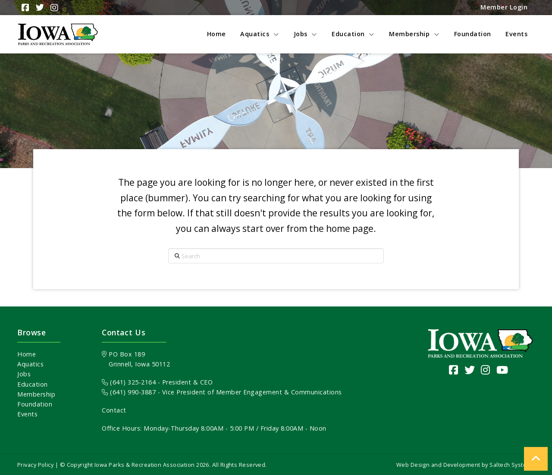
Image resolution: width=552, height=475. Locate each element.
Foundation (34, 404)
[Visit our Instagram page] (485, 369)
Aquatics (30, 364)
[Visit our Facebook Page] (453, 369)
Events (27, 414)
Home (26, 354)
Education (32, 384)
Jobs (24, 374)
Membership (36, 394)
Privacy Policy (35, 465)
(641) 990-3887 (129, 392)
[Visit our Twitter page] (469, 369)
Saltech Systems (512, 465)
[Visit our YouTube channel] (502, 369)
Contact (114, 410)
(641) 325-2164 (129, 382)
